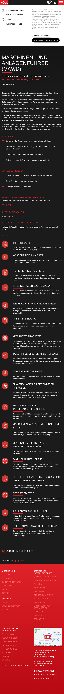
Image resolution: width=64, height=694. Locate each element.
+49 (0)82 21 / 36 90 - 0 (44, 661)
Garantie (6, 660)
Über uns (6, 575)
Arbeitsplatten (41, 599)
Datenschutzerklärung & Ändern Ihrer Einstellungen (45, 27)
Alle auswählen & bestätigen (46, 40)
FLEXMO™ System (10, 638)
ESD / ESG (38, 623)
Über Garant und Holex (45, 580)
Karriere (6, 589)
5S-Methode (39, 612)
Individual (38, 615)
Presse (5, 610)
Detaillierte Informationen (38, 28)
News (4, 602)
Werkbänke (39, 591)
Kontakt (5, 593)
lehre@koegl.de (29, 79)
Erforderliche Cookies (14, 10)
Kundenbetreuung (10, 642)
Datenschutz (29, 692)
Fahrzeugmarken (10, 649)
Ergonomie (39, 619)
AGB (21, 692)
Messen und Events (11, 606)
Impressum (40, 692)
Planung (38, 584)
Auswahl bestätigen (42, 36)
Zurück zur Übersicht (19, 551)
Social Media (9, 19)
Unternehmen (8, 571)
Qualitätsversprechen (45, 577)
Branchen (6, 653)
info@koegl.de (39, 665)
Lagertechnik (40, 602)
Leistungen (7, 578)
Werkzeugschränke (43, 595)
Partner (6, 656)
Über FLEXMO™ (8, 634)
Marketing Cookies (12, 24)
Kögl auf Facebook (45, 671)
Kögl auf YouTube (44, 678)
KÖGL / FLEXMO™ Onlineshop (15, 666)
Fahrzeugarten (9, 645)
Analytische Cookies (12, 15)
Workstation (40, 588)
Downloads (7, 586)
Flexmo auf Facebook (47, 675)
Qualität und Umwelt (12, 582)
